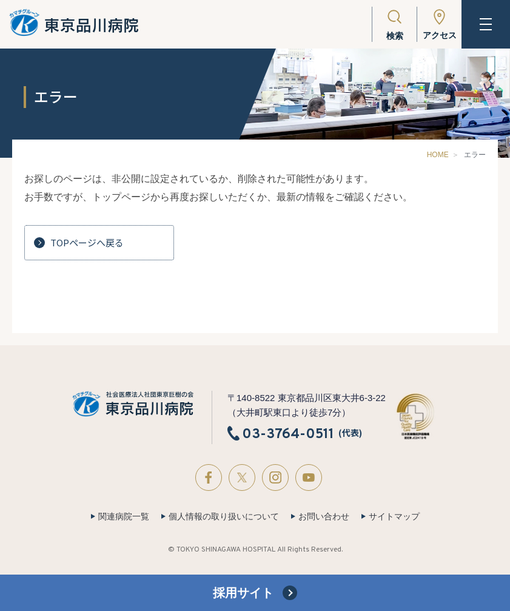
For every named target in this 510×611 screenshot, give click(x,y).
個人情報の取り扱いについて (224, 516)
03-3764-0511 (288, 434)
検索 (394, 36)
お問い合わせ (323, 516)
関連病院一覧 (123, 516)
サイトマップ (394, 516)
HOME (438, 154)
